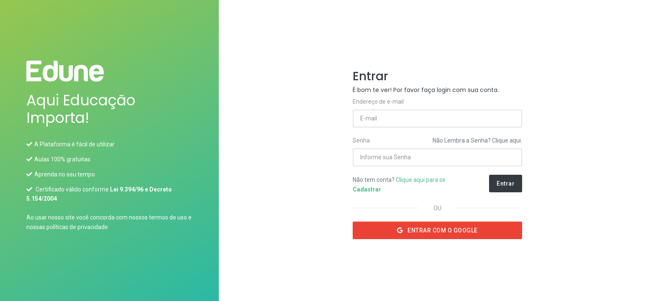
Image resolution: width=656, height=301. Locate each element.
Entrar (506, 183)
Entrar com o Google (437, 230)
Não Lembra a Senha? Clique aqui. (477, 140)
